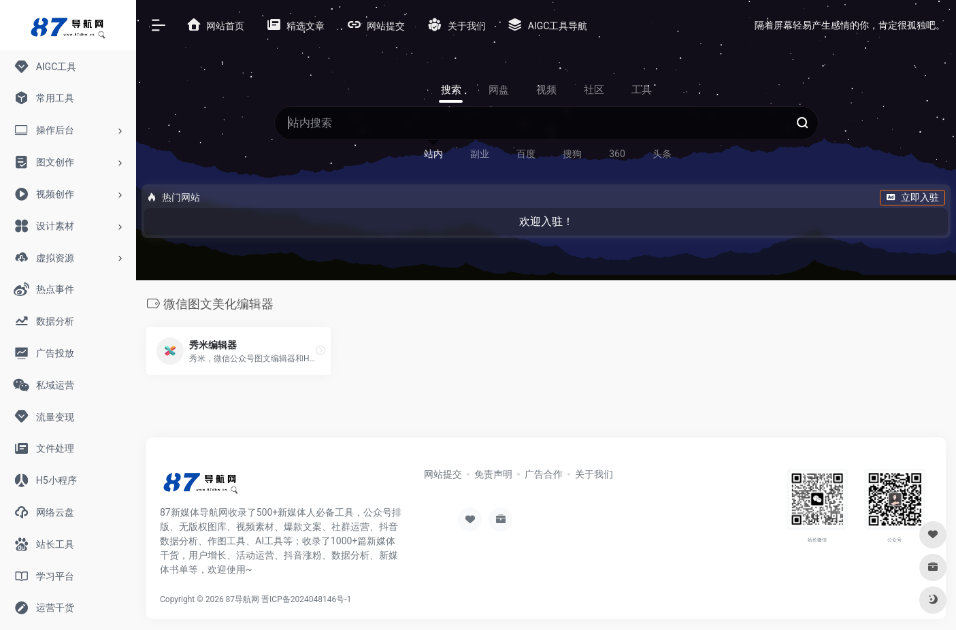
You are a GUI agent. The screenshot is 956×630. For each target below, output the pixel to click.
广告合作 (544, 474)
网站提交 (443, 474)
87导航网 (243, 599)
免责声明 (493, 474)
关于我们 (594, 474)
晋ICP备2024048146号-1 (306, 599)
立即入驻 (912, 197)
